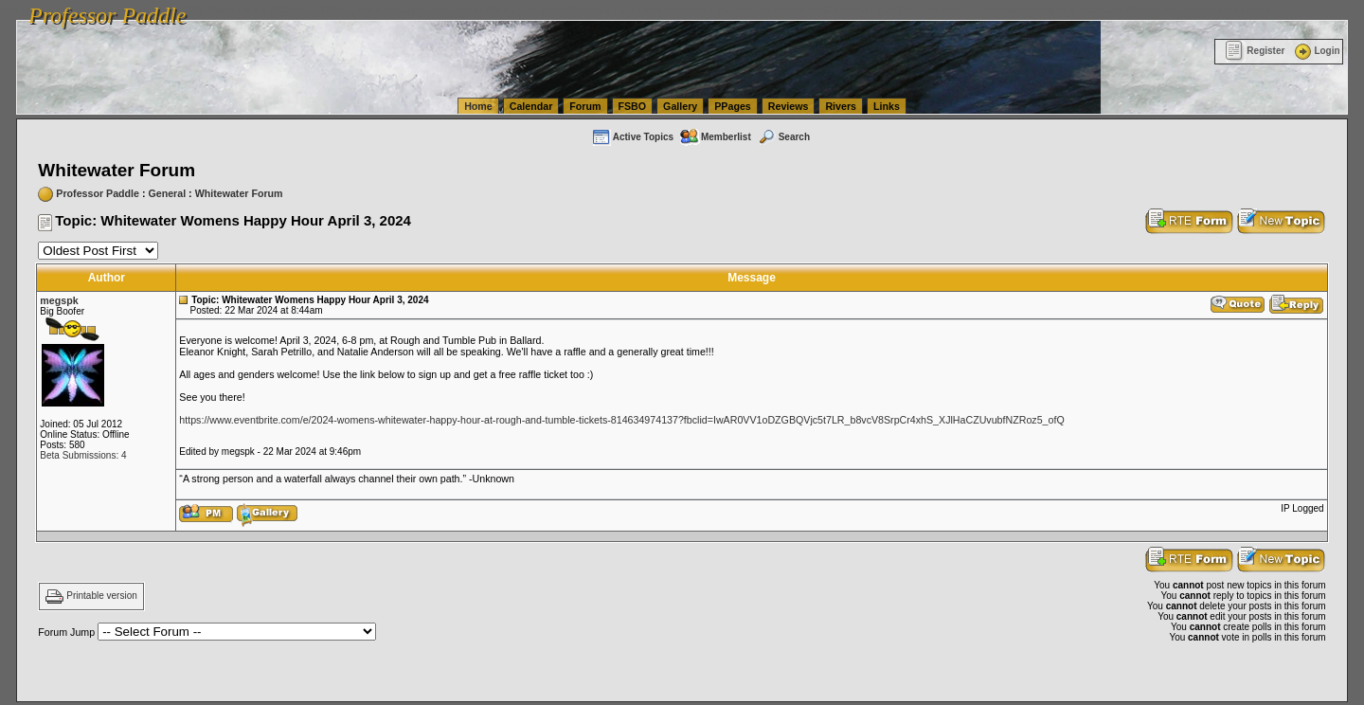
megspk (59, 300)
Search (783, 137)
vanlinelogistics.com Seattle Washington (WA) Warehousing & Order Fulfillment (535, 9)
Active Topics (632, 137)
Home (478, 106)
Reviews (788, 106)
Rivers (840, 106)
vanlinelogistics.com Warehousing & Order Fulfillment (1151, 9)
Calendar (531, 106)
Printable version (101, 596)
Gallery (680, 106)
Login (1315, 50)
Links (886, 106)
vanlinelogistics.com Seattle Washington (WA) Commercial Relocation (871, 9)
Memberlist (715, 137)
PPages (732, 106)
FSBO (633, 106)
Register (1254, 50)
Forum (585, 106)
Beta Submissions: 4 (83, 455)
